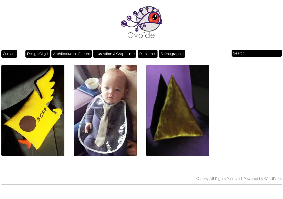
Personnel (147, 54)
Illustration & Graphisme (115, 54)
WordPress (273, 179)
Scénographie (172, 54)
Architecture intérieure (71, 54)
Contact (9, 54)
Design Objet (37, 54)
